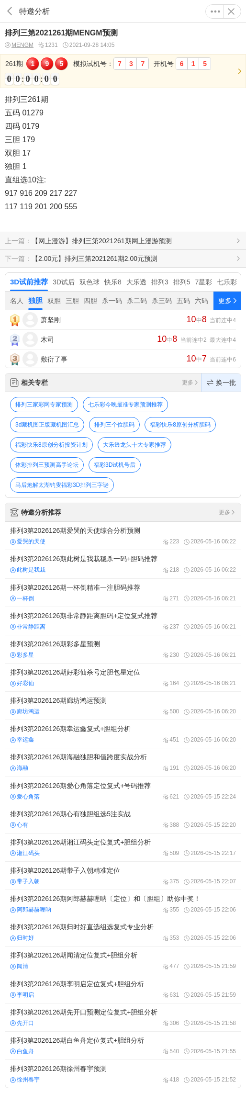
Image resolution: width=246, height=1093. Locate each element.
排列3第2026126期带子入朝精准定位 (123, 876)
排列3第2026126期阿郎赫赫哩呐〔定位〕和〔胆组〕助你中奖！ (123, 904)
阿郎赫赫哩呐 (30, 909)
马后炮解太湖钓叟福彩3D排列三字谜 (62, 485)
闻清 (19, 966)
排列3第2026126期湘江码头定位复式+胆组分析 (123, 847)
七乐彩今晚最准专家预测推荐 (125, 404)
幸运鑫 (22, 739)
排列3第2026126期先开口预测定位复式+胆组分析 (123, 1017)
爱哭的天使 (27, 541)
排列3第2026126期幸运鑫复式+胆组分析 (123, 734)
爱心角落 (25, 796)
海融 (19, 768)
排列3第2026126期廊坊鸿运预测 (123, 706)
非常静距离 (27, 626)
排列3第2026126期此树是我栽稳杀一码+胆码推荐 (123, 564)
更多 (215, 11)
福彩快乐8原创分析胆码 (180, 424)
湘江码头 (25, 853)
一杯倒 (22, 598)
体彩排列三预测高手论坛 (46, 465)
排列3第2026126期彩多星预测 (123, 649)
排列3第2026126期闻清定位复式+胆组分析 (123, 960)
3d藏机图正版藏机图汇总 (47, 424)
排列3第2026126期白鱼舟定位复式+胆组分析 (123, 1045)
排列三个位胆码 (114, 424)
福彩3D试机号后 (114, 465)
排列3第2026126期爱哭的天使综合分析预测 (123, 536)
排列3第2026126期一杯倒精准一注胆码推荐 (123, 593)
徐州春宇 (25, 1079)
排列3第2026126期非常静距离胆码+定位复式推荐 (123, 621)
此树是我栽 (27, 569)
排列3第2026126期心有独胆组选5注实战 (123, 819)
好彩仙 (22, 683)
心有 (19, 825)
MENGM (19, 45)
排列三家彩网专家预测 (44, 404)
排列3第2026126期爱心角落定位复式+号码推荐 (123, 791)
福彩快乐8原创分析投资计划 (51, 444)
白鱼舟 (22, 1051)
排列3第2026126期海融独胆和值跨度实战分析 (123, 762)
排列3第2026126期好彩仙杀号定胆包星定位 (123, 677)
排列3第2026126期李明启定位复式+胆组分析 (123, 989)
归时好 (22, 938)
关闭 (231, 11)
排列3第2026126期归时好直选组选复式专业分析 (123, 932)
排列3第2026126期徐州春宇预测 (123, 1074)
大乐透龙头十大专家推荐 (134, 444)
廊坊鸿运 (25, 711)
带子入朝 (25, 881)
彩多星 (22, 655)
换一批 (221, 382)
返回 (9, 11)
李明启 (22, 995)
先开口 (22, 1023)
